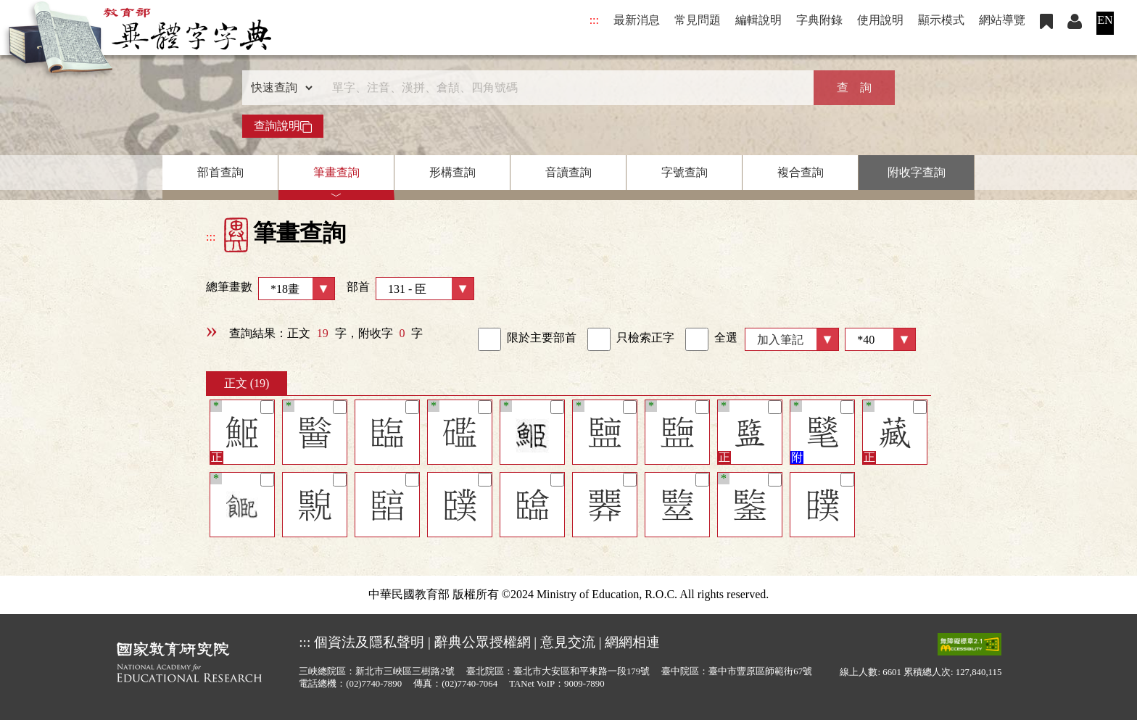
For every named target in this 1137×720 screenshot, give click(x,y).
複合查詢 (800, 172)
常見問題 (697, 20)
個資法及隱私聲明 (369, 642)
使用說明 (880, 20)
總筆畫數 (270, 288)
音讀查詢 (568, 172)
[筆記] (267, 407)
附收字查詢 (917, 172)
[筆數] (880, 339)
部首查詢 (220, 172)
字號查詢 (684, 172)
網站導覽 (1002, 20)
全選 (711, 339)
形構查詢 (452, 172)
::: (594, 20)
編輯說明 (758, 20)
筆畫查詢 (336, 172)
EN (1104, 20)
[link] (489, 339)
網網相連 (632, 642)
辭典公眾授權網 (482, 642)
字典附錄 (819, 20)
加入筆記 (780, 340)
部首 (410, 288)
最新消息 (636, 20)
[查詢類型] (278, 87)
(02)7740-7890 (374, 684)
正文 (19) (247, 383)
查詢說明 (283, 126)
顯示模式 (941, 20)
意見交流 (567, 642)
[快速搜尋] (563, 87)
